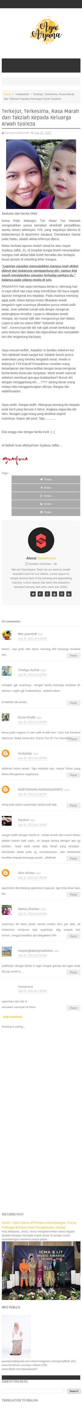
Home (8, 94)
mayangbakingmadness (35, 950)
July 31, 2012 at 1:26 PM (32, 991)
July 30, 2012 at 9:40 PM (32, 794)
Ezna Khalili (26, 717)
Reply (73, 655)
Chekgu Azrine (29, 670)
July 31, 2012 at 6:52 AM (32, 913)
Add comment (12, 1016)
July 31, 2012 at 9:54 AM (32, 955)
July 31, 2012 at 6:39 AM (32, 877)
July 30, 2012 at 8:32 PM (32, 758)
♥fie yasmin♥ (27, 634)
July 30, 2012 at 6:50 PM (32, 722)
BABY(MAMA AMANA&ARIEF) (40, 789)
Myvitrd (23, 820)
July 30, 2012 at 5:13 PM (32, 674)
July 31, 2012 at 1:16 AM (32, 824)
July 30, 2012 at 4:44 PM (32, 638)
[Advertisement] (41, 1165)
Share (46, 487)
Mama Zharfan (29, 909)
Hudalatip (25, 753)
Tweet (46, 479)
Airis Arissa (26, 873)
